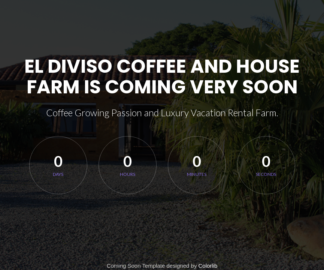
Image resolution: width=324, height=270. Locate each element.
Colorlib (208, 265)
